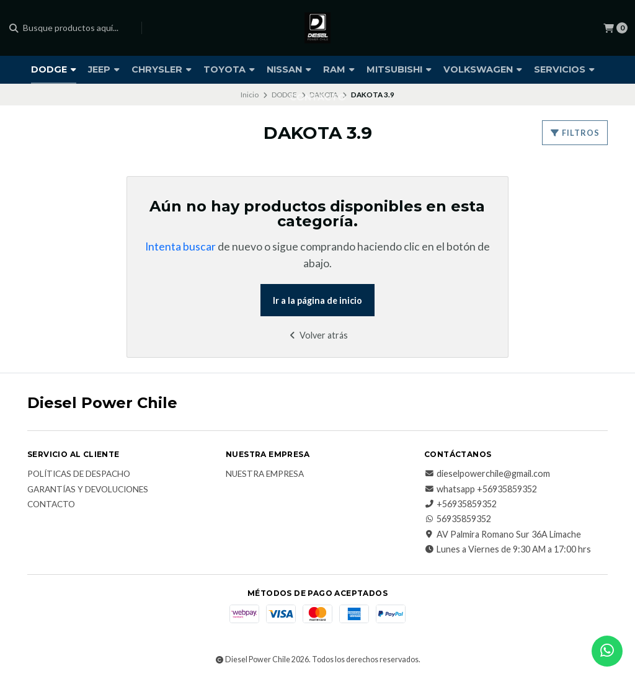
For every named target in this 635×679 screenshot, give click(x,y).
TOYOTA (229, 69)
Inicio (250, 95)
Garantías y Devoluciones (87, 490)
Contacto (51, 504)
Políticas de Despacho (78, 474)
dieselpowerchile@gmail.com (487, 473)
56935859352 (457, 519)
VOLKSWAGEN (482, 69)
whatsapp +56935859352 (480, 489)
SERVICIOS (564, 69)
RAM (339, 69)
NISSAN (289, 69)
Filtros (575, 133)
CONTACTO (318, 97)
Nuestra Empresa (265, 474)
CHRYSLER (161, 69)
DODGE (53, 69)
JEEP (104, 69)
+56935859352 (460, 504)
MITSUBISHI (399, 69)
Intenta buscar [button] (180, 246)
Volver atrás (317, 335)
